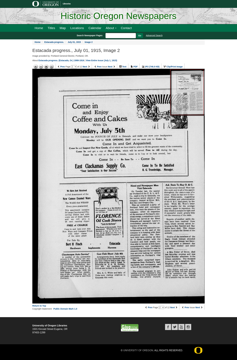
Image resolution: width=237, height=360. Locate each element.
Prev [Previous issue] (99, 66)
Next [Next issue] (110, 66)
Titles (51, 28)
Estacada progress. (54, 42)
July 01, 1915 (74, 42)
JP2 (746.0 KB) (152, 66)
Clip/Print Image (175, 66)
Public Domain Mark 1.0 (65, 309)
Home (39, 28)
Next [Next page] (85, 66)
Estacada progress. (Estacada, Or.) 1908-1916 (61, 60)
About (111, 28)
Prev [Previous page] (62, 66)
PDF (135, 66)
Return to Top (39, 306)
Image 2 (89, 42)
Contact (126, 28)
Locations (77, 28)
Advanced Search (154, 35)
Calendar (94, 28)
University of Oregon (138, 350)
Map (63, 28)
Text (124, 66)
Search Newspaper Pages (89, 35)
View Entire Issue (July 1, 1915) (101, 60)
